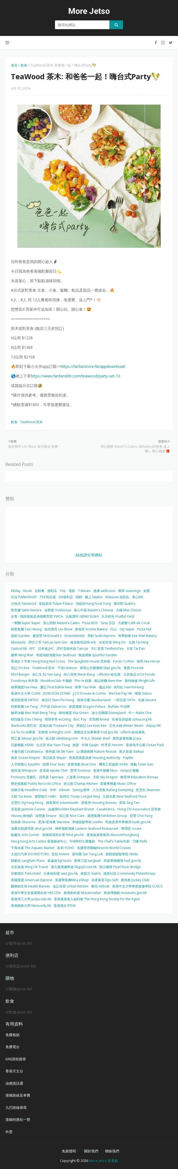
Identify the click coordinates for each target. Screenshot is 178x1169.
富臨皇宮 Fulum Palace (56, 603)
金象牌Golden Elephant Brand (71, 809)
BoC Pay (79, 719)
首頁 (14, 65)
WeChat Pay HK (120, 693)
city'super (126, 629)
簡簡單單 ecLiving (58, 719)
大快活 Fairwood (23, 603)
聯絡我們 (112, 1151)
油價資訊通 (14, 1083)
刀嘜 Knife (139, 841)
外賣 (9, 1131)
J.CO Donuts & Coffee (89, 693)
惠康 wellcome (104, 590)
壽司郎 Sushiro (124, 603)
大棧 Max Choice (128, 610)
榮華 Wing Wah (22, 655)
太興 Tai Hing (138, 642)
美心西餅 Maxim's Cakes (61, 623)
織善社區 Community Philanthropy (129, 873)
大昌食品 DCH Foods (139, 674)
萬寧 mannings (129, 590)
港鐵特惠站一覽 (17, 1119)
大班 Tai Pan (135, 648)
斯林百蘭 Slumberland (94, 700)
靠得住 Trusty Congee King (80, 796)
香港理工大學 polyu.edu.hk (31, 899)
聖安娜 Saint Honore (26, 610)
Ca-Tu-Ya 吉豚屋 (23, 732)
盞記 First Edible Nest (56, 687)
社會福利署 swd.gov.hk (61, 873)
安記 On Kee (20, 668)
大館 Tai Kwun (21, 796)
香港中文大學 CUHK (25, 693)
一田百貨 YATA (124, 700)
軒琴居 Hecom (112, 745)
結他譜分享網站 (89, 554)
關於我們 (91, 1151)
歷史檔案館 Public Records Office (36, 783)
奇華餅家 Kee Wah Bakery (137, 635)
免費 (146, 590)
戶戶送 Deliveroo (53, 706)
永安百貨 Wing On (112, 642)
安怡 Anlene (60, 854)
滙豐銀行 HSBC (46, 796)
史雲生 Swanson (148, 790)
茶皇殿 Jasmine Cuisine (28, 809)
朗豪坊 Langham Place (28, 860)
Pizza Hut (144, 629)
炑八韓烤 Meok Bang (79, 674)
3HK (53, 790)
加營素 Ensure (45, 815)
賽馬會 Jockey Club (135, 880)
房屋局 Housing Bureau (98, 802)
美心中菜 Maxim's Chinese (93, 610)
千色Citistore (67, 668)
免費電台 (12, 1046)
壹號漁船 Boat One (81, 764)
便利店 (52, 590)
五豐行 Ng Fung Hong (27, 802)
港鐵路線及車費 (17, 1095)
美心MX (137, 597)
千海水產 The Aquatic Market (32, 848)
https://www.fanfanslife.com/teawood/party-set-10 (75, 376)
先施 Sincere (147, 700)
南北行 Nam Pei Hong (58, 700)
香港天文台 (14, 1071)
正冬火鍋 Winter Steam (126, 725)
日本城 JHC (46, 648)
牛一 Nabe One (140, 712)
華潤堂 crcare (131, 828)
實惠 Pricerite (134, 668)
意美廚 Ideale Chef (53, 770)
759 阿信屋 (47, 597)
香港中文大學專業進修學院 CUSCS (137, 886)
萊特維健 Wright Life (140, 680)
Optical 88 (19, 648)
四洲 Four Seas (53, 764)
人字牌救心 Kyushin (25, 764)
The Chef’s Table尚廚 (114, 841)
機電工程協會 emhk (113, 764)
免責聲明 (69, 1151)
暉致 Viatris (143, 693)
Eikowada (18, 642)
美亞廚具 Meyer (54, 757)
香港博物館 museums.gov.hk (125, 892)
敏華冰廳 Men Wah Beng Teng (33, 712)
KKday (15, 590)
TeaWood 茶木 (31, 422)
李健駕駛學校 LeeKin (87, 822)
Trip (63, 590)
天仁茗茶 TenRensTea (107, 648)
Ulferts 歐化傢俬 (133, 732)
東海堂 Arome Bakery (91, 629)
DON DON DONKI (56, 693)
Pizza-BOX (90, 623)
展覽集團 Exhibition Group (107, 815)
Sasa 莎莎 (108, 623)
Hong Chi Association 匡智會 (139, 809)
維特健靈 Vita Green (74, 712)
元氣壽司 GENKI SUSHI (82, 616)
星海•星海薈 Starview (53, 822)
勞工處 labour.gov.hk (27, 738)
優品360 (105, 687)
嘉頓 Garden (20, 635)
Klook (27, 590)
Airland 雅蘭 (129, 770)
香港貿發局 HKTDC (25, 700)
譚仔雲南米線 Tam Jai (72, 648)
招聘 (79, 597)
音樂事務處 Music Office (118, 783)
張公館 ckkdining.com (61, 738)
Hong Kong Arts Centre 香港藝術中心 (39, 841)
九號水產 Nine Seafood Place (124, 796)
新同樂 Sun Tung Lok (87, 854)
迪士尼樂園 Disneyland (108, 712)
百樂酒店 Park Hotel (26, 873)
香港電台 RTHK (65, 905)
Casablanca (106, 809)
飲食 (24, 65)
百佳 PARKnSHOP (24, 597)
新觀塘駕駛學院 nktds (122, 854)
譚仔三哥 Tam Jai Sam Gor (47, 642)
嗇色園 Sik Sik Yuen (59, 751)
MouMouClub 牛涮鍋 (56, 680)
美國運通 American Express (31, 880)
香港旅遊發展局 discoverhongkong (113, 834)
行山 (113, 629)
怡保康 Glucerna (23, 822)
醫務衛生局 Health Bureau (30, 886)
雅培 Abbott (100, 886)
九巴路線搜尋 (16, 1107)
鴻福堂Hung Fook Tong (93, 603)
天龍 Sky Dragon (105, 777)
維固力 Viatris (91, 873)
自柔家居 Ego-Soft (104, 880)
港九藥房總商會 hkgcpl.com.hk (74, 867)
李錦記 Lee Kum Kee (91, 725)
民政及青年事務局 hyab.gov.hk (128, 822)
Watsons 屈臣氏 (117, 597)
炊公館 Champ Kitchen (80, 783)
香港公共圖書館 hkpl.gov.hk (100, 668)
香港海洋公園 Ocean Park (145, 745)
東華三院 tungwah (87, 860)
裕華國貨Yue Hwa (24, 687)
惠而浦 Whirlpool (24, 770)
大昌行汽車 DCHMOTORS (30, 854)
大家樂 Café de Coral (134, 623)
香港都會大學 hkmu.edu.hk (31, 905)
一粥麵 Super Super (25, 623)
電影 (72, 590)
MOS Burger (20, 674)
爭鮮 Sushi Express (101, 635)
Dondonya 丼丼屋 (24, 680)
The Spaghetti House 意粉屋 (89, 661)
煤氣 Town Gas (141, 764)
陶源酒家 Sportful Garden (97, 655)
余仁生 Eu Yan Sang (46, 674)
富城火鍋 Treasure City (56, 725)
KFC (32, 648)
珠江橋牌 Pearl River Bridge (120, 867)
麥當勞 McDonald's (47, 635)
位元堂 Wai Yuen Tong (53, 745)
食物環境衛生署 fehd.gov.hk (63, 834)
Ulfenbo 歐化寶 (109, 674)
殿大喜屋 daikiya (131, 751)
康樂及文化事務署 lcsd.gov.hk (96, 732)
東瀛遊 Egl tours (59, 860)
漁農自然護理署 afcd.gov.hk (31, 828)
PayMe (128, 757)
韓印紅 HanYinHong (129, 687)
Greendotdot (74, 635)
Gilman (64, 790)
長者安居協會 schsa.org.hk (132, 719)
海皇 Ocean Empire (25, 757)
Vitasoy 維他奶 (22, 815)
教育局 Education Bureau (139, 777)
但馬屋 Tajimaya (51, 777)
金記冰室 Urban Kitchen (70, 886)
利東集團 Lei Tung (24, 706)
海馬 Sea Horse (148, 661)
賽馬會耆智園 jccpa (127, 738)
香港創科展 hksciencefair (82, 892)
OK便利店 (66, 597)
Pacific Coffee (123, 661)
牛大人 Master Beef (95, 738)
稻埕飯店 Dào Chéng (26, 719)
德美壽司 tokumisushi (62, 802)
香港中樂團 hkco (105, 770)
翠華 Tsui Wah (85, 687)
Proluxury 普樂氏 (23, 777)
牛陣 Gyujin (90, 745)
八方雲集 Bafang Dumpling (113, 790)
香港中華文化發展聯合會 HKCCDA (36, 892)
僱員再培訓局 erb (83, 642)
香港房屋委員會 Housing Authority (94, 757)
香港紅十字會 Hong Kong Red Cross (38, 661)
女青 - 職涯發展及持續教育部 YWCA (37, 616)
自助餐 (39, 590)
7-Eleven (84, 590)
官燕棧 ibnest (99, 719)
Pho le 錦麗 (83, 680)
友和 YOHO (65, 848)
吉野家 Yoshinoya (57, 610)
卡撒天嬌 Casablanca (27, 751)
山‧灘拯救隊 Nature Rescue (96, 751)
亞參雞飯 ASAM (22, 745)
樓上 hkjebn (94, 597)
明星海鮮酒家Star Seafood (56, 655)
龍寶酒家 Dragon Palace (87, 706)
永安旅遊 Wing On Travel (29, 867)
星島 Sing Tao (129, 802)
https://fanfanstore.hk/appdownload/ (93, 366)
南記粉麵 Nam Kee (108, 680)
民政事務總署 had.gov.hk (122, 860)
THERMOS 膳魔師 (82, 841)
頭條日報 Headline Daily (29, 790)
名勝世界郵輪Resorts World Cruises (104, 848)
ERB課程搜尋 (15, 1059)
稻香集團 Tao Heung (26, 629)
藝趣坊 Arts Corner (25, 834)
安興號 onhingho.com (54, 732)
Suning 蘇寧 (81, 790)
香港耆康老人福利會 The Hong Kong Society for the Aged (97, 899)
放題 (75, 745)
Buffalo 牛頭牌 (119, 706)
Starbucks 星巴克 (23, 725)
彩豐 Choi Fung (141, 815)
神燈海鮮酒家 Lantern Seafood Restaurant (86, 828)
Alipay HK (153, 725)
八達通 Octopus (78, 777)
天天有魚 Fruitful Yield (117, 616)
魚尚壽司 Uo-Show (58, 629)
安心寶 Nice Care (72, 815)
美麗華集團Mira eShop (72, 880)
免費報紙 (12, 1034)
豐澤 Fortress (80, 770)
